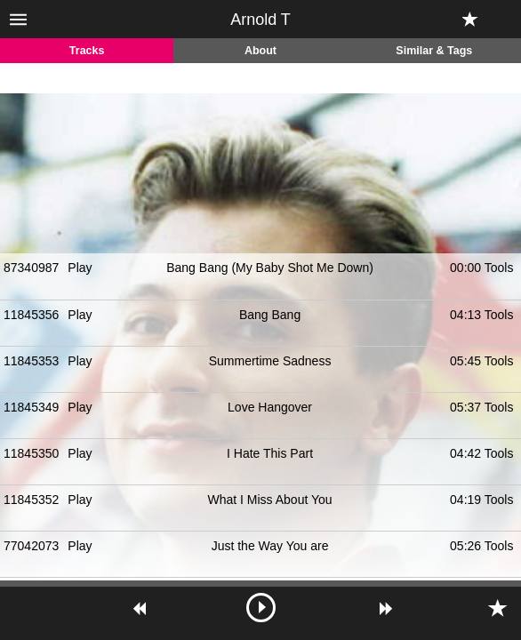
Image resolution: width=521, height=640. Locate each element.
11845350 (31, 453)
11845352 (31, 499)
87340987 (31, 267)
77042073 (31, 546)
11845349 (31, 407)
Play (80, 267)
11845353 (31, 361)
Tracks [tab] (87, 50)
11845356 (31, 315)
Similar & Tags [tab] (434, 50)
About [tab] (260, 50)
